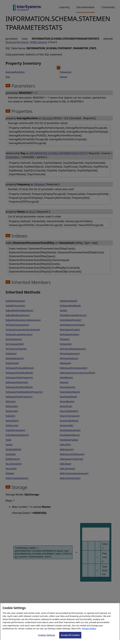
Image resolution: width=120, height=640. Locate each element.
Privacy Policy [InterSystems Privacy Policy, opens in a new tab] (89, 630)
